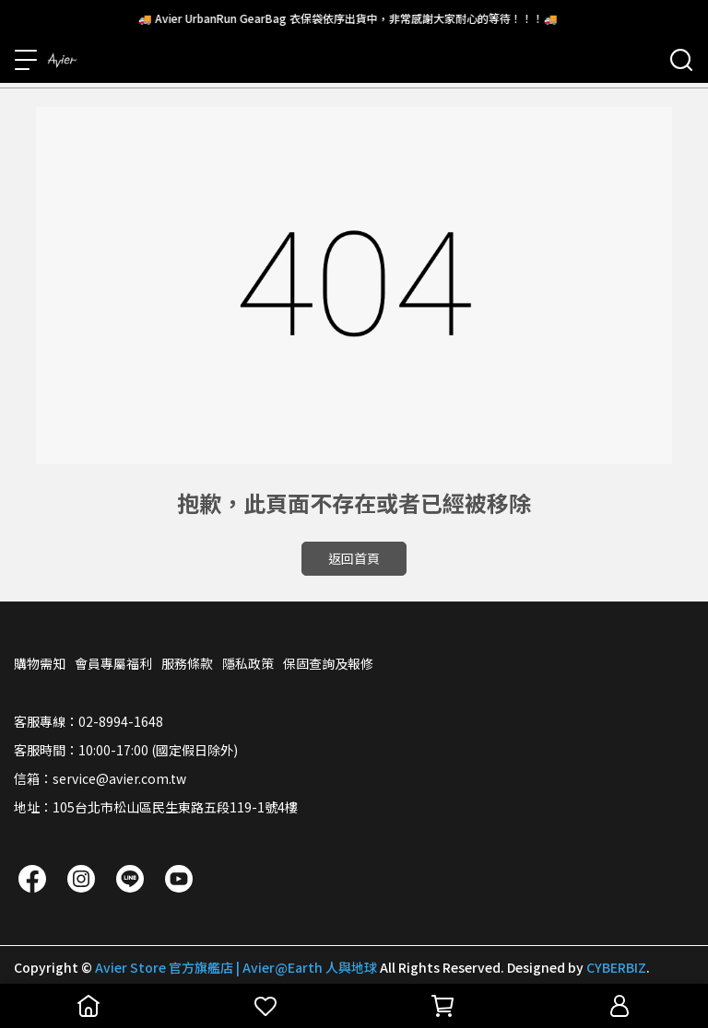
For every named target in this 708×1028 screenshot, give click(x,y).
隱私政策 (248, 663)
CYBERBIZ (616, 967)
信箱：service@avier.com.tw (100, 778)
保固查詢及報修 (328, 663)
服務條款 (187, 663)
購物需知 (39, 663)
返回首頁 (354, 558)
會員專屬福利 (113, 663)
